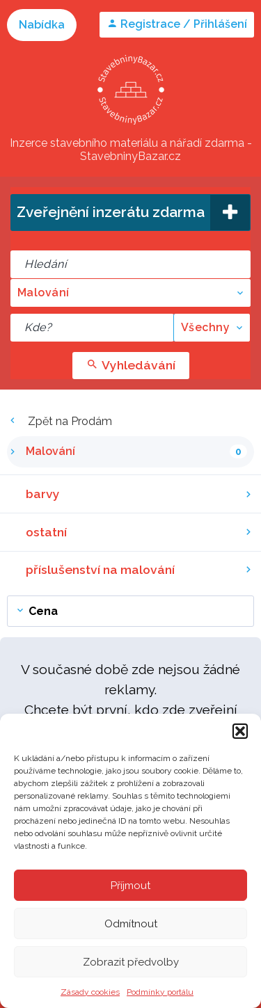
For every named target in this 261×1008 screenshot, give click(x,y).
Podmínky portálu (160, 992)
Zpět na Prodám (59, 421)
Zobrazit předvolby (131, 962)
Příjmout (130, 885)
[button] (240, 731)
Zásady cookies (90, 992)
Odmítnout (130, 924)
